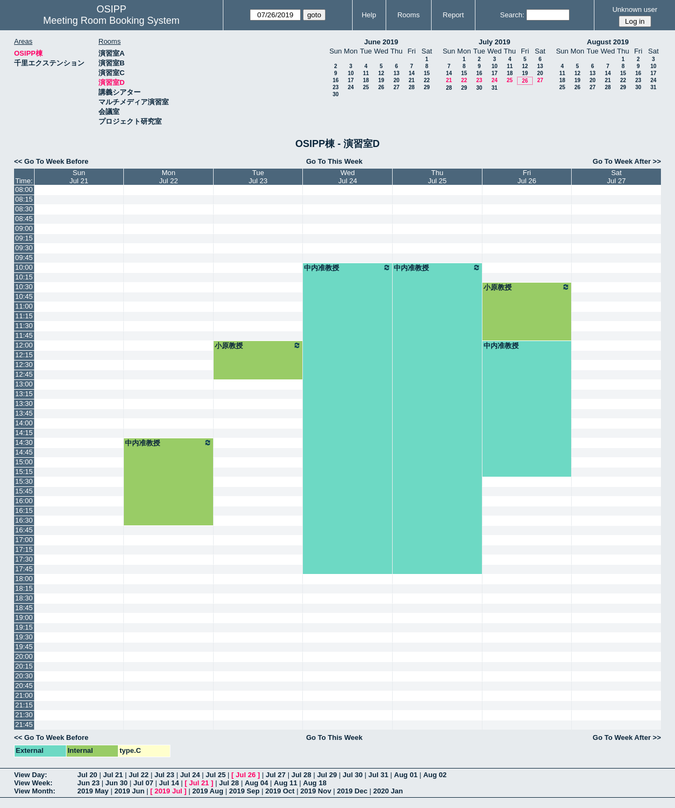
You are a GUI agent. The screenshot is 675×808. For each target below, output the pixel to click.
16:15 (24, 510)
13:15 (24, 394)
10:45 (24, 296)
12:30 (24, 364)
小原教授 (527, 287)
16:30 (24, 520)
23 (336, 87)
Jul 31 (378, 775)
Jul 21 (113, 775)
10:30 (24, 287)
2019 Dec (352, 791)
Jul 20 (87, 775)
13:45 (24, 413)
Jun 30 (116, 783)
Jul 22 (139, 775)
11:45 (24, 335)
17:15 (24, 549)
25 (366, 87)
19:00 (24, 617)
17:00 (24, 540)
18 (366, 80)
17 (351, 80)
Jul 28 (302, 775)
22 (426, 80)
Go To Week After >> (627, 161)
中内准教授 (347, 267)
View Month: (34, 791)
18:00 (24, 579)
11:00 (24, 306)
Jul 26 (246, 775)
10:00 (24, 267)
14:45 (24, 452)
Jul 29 (327, 775)
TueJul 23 (258, 177)
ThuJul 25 (437, 177)
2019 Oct (279, 791)
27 (396, 87)
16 (336, 80)
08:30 (24, 209)
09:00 (24, 228)
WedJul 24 (347, 177)
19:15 (24, 627)
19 (381, 80)
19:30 (24, 637)
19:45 (24, 647)
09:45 (24, 257)
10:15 (24, 277)
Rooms (409, 15)
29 (426, 87)
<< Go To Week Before (51, 161)
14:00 (24, 423)
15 (426, 73)
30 (336, 94)
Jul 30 (353, 775)
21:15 (24, 705)
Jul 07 (144, 783)
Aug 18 (314, 783)
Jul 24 (190, 775)
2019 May (93, 791)
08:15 (24, 199)
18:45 (24, 608)
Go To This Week (334, 161)
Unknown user (634, 9)
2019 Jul (168, 791)
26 (381, 87)
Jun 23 (88, 783)
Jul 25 (216, 775)
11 (366, 73)
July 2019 (495, 42)
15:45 (24, 491)
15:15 (24, 472)
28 (411, 87)
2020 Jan (388, 791)
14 (411, 73)
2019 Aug (208, 791)
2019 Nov (315, 791)
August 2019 (607, 42)
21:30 (24, 715)
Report (453, 15)
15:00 (24, 462)
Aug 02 (434, 775)
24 (351, 87)
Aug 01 (406, 775)
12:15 (24, 355)
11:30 (24, 326)
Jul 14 (169, 783)
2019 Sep (244, 791)
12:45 (24, 374)
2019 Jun (129, 791)
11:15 (24, 316)
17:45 (24, 569)
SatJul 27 (616, 177)
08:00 (24, 189)
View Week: (33, 783)
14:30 (24, 442)
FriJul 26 (527, 177)
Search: (512, 15)
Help (369, 15)
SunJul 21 (79, 177)
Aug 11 (285, 783)
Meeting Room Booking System (111, 20)
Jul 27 (276, 775)
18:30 (24, 598)
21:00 (24, 695)
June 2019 (381, 42)
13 (396, 73)
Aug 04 (256, 783)
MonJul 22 (168, 177)
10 (351, 73)
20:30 (24, 676)
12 (381, 73)
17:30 (24, 559)
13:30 (24, 403)
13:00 (24, 384)
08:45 (24, 219)
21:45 (24, 724)
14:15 (24, 433)
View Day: (30, 775)
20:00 (24, 656)
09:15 (24, 238)
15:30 (24, 481)
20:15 (24, 666)
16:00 (24, 501)
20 (396, 80)
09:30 (24, 248)
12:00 (24, 345)
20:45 (24, 686)
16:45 (24, 530)
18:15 (24, 588)
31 (495, 88)
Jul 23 (164, 775)
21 (411, 80)
